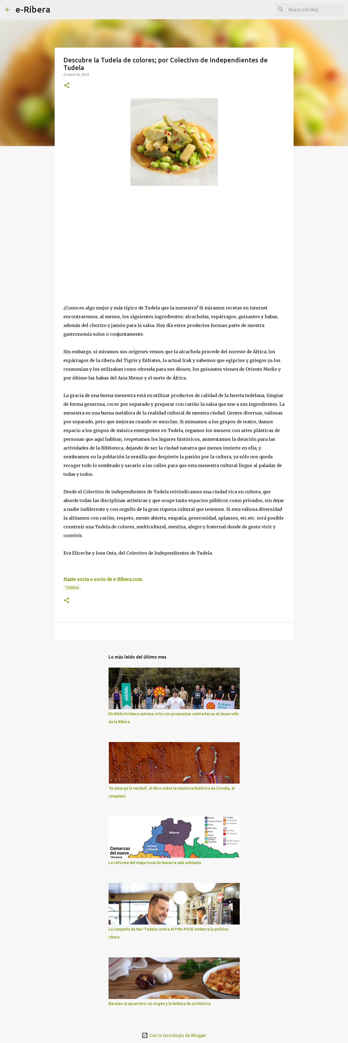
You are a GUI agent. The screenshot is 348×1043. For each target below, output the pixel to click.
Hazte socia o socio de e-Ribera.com (102, 579)
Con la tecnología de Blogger (174, 1035)
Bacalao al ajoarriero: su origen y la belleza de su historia (159, 1003)
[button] (66, 85)
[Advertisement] (104, 240)
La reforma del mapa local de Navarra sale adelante (155, 863)
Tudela (72, 587)
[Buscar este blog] (315, 9)
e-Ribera (32, 9)
